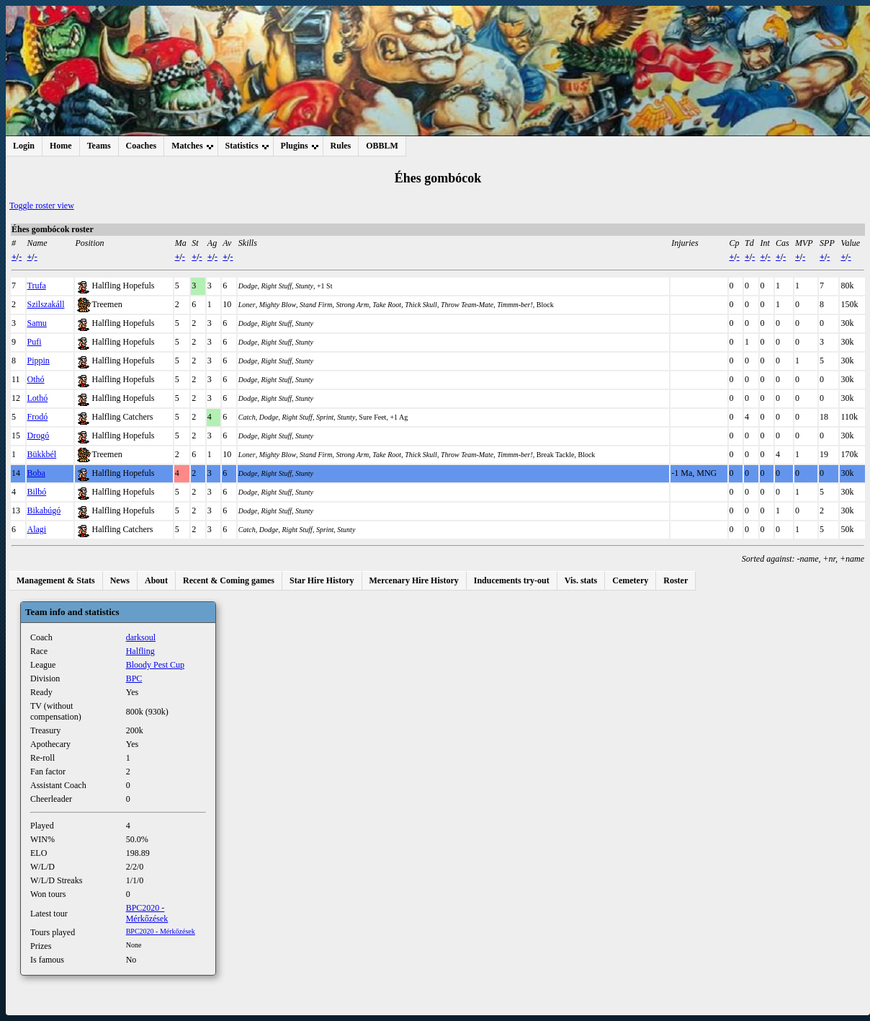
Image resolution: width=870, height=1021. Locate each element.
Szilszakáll (46, 304)
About (156, 580)
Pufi (34, 342)
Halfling (140, 651)
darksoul (141, 637)
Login (24, 146)
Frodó (37, 417)
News (120, 580)
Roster (675, 580)
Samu (37, 323)
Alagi (37, 529)
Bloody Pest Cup (155, 665)
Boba (36, 473)
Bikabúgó (44, 510)
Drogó (38, 435)
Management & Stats (56, 580)
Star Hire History (322, 580)
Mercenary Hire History (414, 580)
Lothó (37, 398)
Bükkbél (42, 454)
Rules (341, 146)
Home (61, 146)
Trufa (36, 285)
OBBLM (382, 146)
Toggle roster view (41, 205)
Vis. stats (581, 580)
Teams (99, 146)
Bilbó (37, 492)
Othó (36, 379)
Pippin (38, 360)
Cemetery (630, 580)
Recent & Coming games (228, 580)
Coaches (141, 146)
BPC (134, 678)
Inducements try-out (512, 580)
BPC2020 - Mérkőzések (147, 913)
